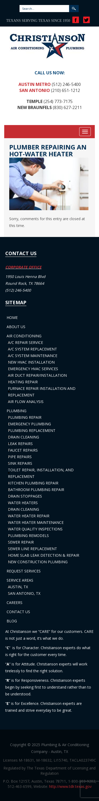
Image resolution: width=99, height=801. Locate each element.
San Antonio (34, 90)
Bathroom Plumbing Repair (36, 489)
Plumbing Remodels (28, 535)
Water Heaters (23, 502)
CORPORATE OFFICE (23, 267)
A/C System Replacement (32, 349)
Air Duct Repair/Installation (37, 375)
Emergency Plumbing (29, 423)
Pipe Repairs (20, 456)
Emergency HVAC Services (33, 368)
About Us (16, 326)
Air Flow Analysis (26, 401)
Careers (14, 602)
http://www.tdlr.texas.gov (70, 786)
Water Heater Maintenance (36, 522)
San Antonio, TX (24, 593)
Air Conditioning (24, 335)
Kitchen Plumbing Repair (33, 482)
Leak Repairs (20, 443)
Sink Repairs (20, 463)
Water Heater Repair (28, 515)
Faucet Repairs (23, 450)
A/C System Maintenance (32, 355)
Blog (12, 620)
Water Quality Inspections (35, 528)
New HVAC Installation (31, 362)
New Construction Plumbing (38, 561)
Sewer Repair (21, 542)
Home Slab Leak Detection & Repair (43, 555)
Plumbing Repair (24, 417)
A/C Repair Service (25, 342)
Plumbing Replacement (31, 430)
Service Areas (20, 580)
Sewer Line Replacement (32, 548)
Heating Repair (23, 381)
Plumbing (16, 410)
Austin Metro (34, 84)
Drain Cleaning (23, 437)
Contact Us (18, 611)
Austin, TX (18, 586)
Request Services (24, 571)
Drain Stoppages (25, 496)
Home (12, 317)
